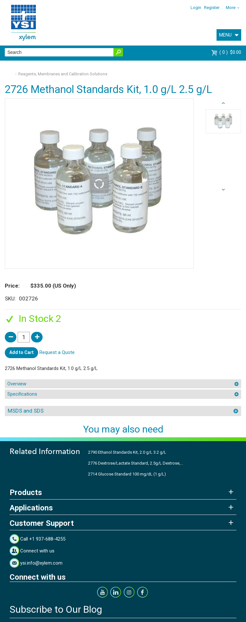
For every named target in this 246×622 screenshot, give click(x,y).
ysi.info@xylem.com (41, 563)
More (230, 7)
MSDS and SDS (26, 411)
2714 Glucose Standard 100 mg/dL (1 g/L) (127, 474)
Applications (31, 507)
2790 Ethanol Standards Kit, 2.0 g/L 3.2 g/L (127, 452)
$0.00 (230, 52)
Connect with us (37, 551)
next (223, 103)
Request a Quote (57, 352)
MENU (225, 35)
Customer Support (42, 523)
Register (211, 7)
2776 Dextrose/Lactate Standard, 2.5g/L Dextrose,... (135, 463)
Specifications (22, 394)
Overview (16, 384)
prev (223, 190)
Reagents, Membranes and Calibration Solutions (62, 73)
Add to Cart (21, 352)
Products (26, 492)
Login (196, 7)
